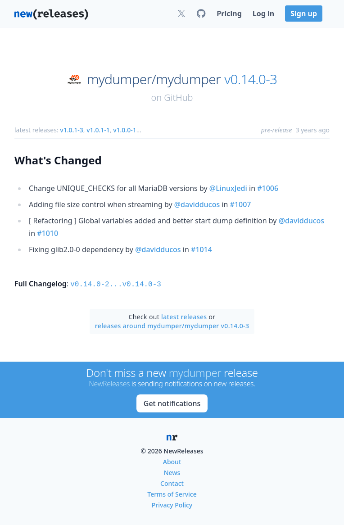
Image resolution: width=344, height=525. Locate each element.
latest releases (184, 316)
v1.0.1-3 (71, 130)
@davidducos (197, 204)
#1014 (201, 249)
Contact (172, 482)
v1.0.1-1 (98, 130)
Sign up (303, 13)
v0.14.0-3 (250, 79)
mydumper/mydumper (154, 79)
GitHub (178, 97)
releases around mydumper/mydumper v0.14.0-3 (172, 325)
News (172, 471)
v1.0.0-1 (124, 130)
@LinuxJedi (228, 188)
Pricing (229, 13)
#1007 (240, 204)
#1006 (267, 188)
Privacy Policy (172, 504)
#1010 (47, 233)
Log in (263, 13)
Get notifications (172, 402)
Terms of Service (171, 493)
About (172, 461)
